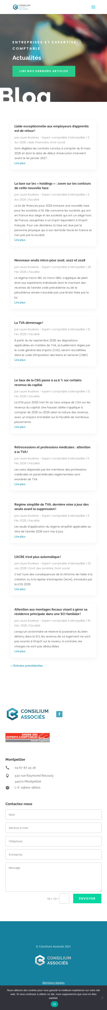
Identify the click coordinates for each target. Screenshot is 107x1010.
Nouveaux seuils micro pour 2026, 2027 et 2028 (49, 260)
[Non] (102, 998)
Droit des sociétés (41, 568)
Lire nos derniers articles (43, 71)
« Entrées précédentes (27, 665)
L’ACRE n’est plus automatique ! (37, 557)
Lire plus (19, 163)
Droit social (57, 142)
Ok (54, 1004)
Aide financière (38, 142)
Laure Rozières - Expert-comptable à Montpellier (52, 137)
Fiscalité (33, 200)
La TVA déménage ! (28, 323)
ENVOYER (87, 898)
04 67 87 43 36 (25, 767)
